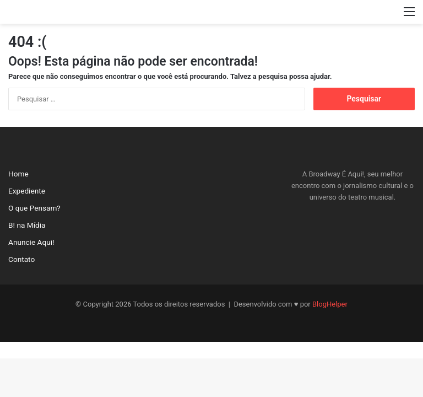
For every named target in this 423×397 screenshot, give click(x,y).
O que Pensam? (34, 207)
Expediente (26, 190)
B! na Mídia (26, 225)
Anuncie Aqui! (31, 242)
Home (18, 173)
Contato (21, 259)
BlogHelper (330, 304)
